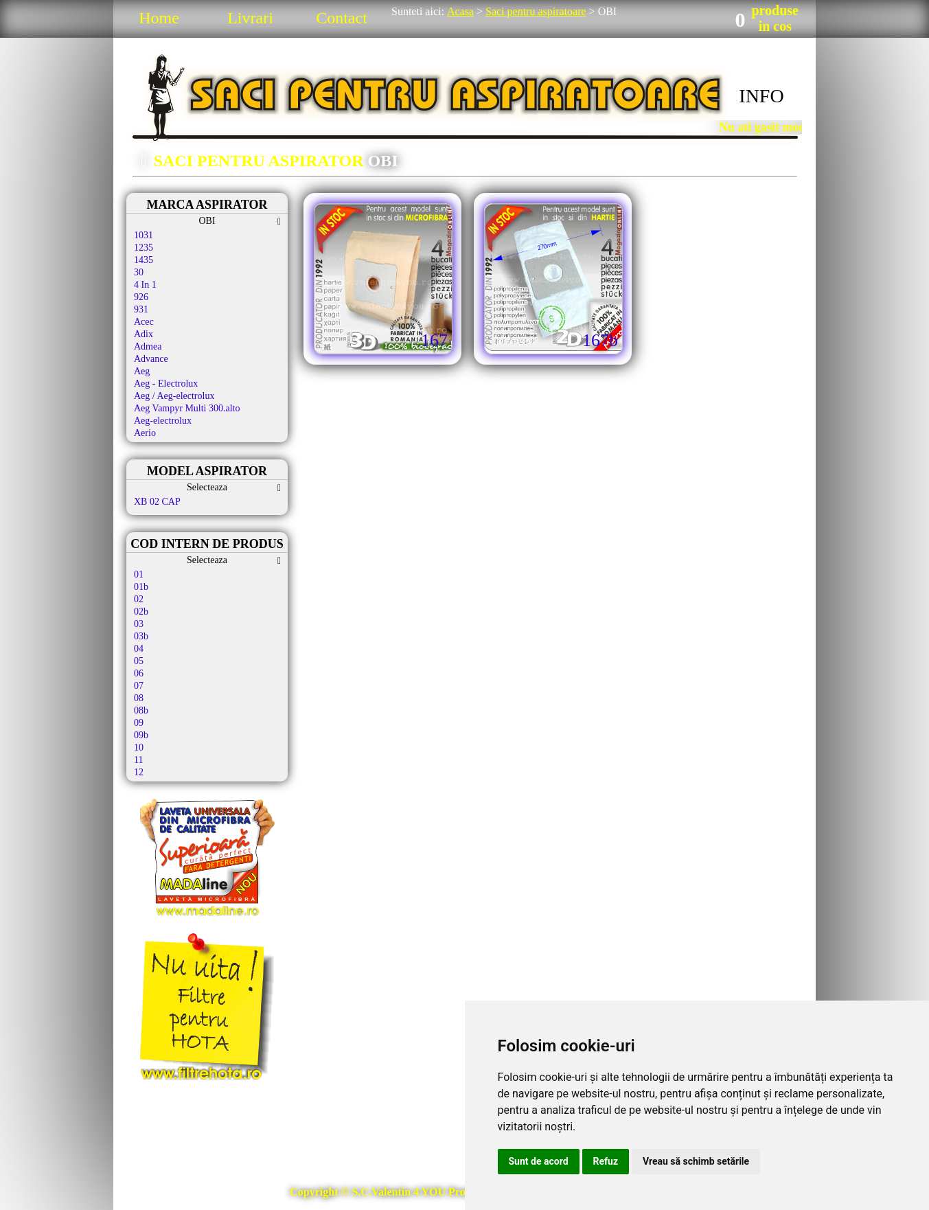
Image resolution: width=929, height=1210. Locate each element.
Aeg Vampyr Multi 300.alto (187, 408)
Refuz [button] (606, 1161)
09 (139, 723)
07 (139, 686)
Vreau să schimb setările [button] (696, 1161)
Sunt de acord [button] (539, 1161)
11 (138, 760)
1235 (143, 247)
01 (139, 574)
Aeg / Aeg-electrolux (174, 396)
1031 (143, 235)
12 (139, 772)
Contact (341, 18)
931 (141, 309)
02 (139, 599)
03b (141, 636)
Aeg (142, 371)
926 (141, 297)
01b (141, 587)
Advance (151, 359)
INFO (761, 95)
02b (141, 611)
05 (139, 661)
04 (139, 648)
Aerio (145, 433)
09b (141, 735)
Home (159, 18)
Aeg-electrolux (163, 420)
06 (139, 673)
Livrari (250, 18)
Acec (144, 322)
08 (139, 698)
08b (141, 710)
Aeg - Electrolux (166, 383)
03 (139, 624)
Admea (147, 346)
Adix (143, 334)
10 (139, 747)
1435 (143, 260)
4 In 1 (145, 284)
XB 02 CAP (157, 501)
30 (139, 272)
